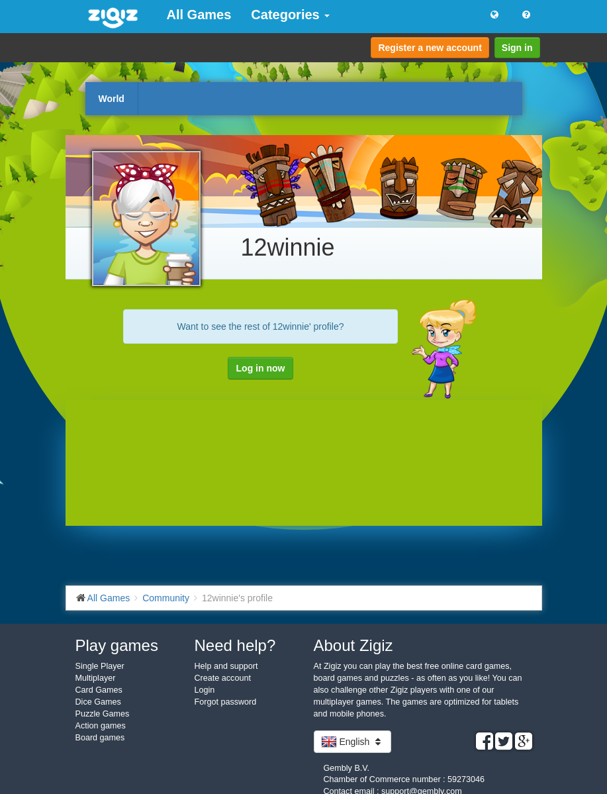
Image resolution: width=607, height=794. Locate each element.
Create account (223, 678)
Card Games (98, 690)
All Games (199, 14)
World (111, 98)
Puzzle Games (102, 714)
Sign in (517, 47)
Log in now (260, 368)
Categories (290, 14)
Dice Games (98, 702)
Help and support (226, 666)
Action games (100, 725)
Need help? (235, 645)
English (353, 742)
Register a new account (429, 47)
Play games (116, 645)
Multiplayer (95, 678)
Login (205, 690)
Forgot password (226, 702)
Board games (100, 737)
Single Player (99, 666)
